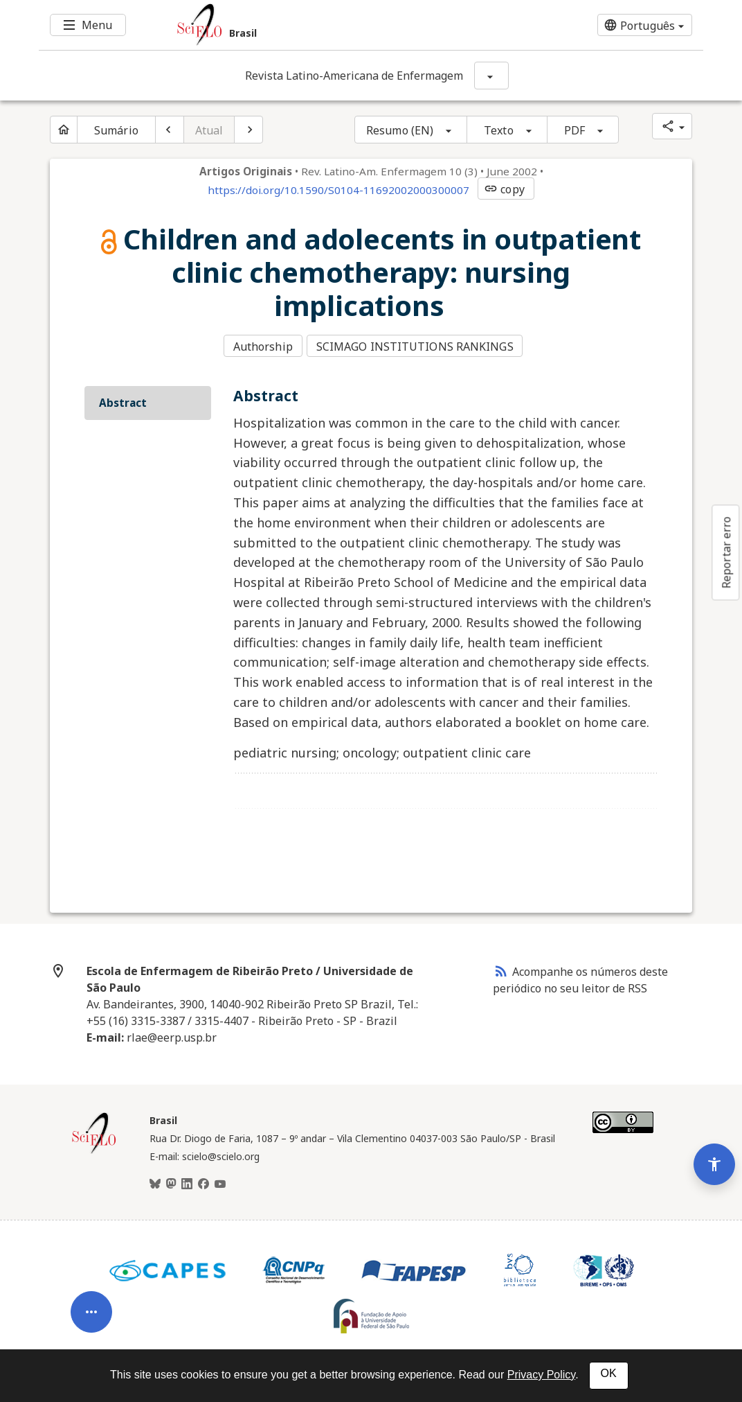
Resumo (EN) (399, 130)
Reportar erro (726, 552)
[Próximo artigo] (248, 129)
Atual (209, 130)
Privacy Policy (541, 1375)
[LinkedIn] (186, 1181)
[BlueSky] (155, 1181)
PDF (574, 130)
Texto (499, 130)
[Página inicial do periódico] (64, 129)
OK (609, 1373)
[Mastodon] (171, 1181)
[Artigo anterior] (169, 129)
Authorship (263, 345)
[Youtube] (220, 1181)
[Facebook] (203, 1181)
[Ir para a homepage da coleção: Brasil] (316, 25)
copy (504, 189)
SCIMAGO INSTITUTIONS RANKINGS (417, 345)
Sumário (116, 130)
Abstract (123, 399)
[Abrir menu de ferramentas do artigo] (91, 1283)
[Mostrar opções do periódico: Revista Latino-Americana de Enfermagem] (491, 75)
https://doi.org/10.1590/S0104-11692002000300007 (338, 190)
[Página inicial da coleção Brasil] (94, 1148)
